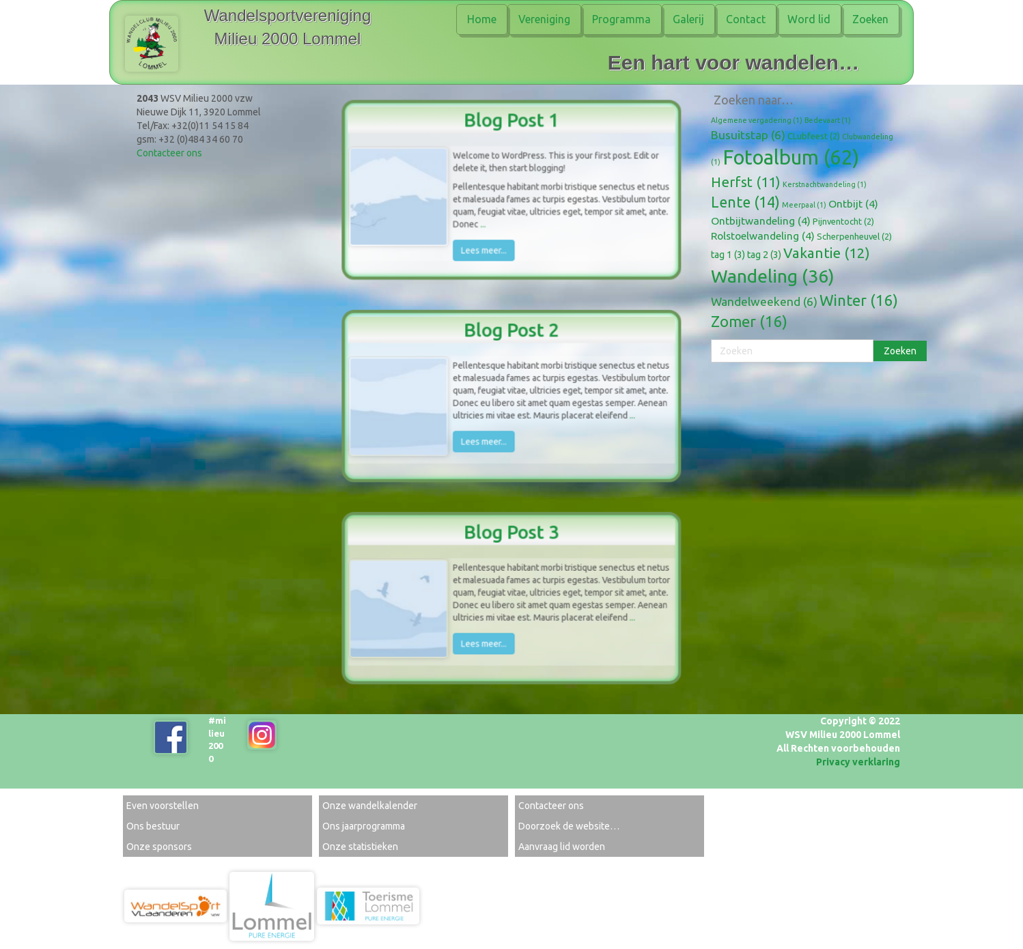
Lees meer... (486, 244)
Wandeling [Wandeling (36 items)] (773, 276)
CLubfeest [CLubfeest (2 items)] (813, 136)
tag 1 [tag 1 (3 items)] (728, 254)
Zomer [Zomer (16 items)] (749, 321)
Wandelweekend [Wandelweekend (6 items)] (764, 301)
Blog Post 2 (511, 335)
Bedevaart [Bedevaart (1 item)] (827, 120)
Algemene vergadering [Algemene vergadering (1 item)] (756, 120)
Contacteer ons (169, 152)
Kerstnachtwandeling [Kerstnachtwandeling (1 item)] (825, 184)
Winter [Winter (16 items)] (858, 300)
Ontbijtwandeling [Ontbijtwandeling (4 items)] (761, 220)
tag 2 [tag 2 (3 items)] (764, 254)
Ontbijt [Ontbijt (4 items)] (853, 203)
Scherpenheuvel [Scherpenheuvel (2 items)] (854, 236)
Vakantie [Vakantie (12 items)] (826, 253)
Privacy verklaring (858, 761)
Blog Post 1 (511, 126)
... (486, 220)
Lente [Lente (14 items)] (745, 202)
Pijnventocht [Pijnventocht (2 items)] (843, 221)
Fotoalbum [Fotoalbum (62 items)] (791, 157)
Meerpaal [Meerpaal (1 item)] (804, 205)
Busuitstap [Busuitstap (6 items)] (748, 134)
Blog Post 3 (511, 538)
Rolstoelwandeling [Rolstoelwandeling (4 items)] (763, 235)
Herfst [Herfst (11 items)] (746, 182)
